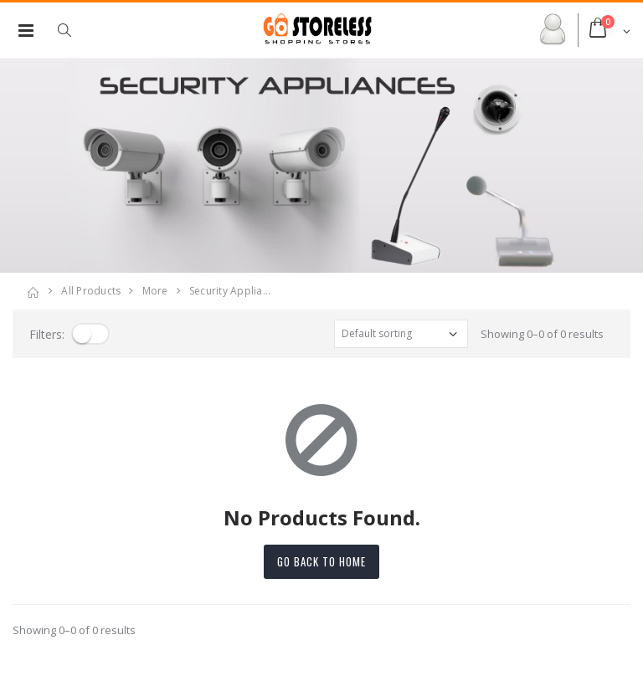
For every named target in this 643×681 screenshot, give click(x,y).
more (155, 291)
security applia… (229, 291)
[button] (72, 30)
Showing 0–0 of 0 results (542, 333)
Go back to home (321, 561)
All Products (91, 291)
